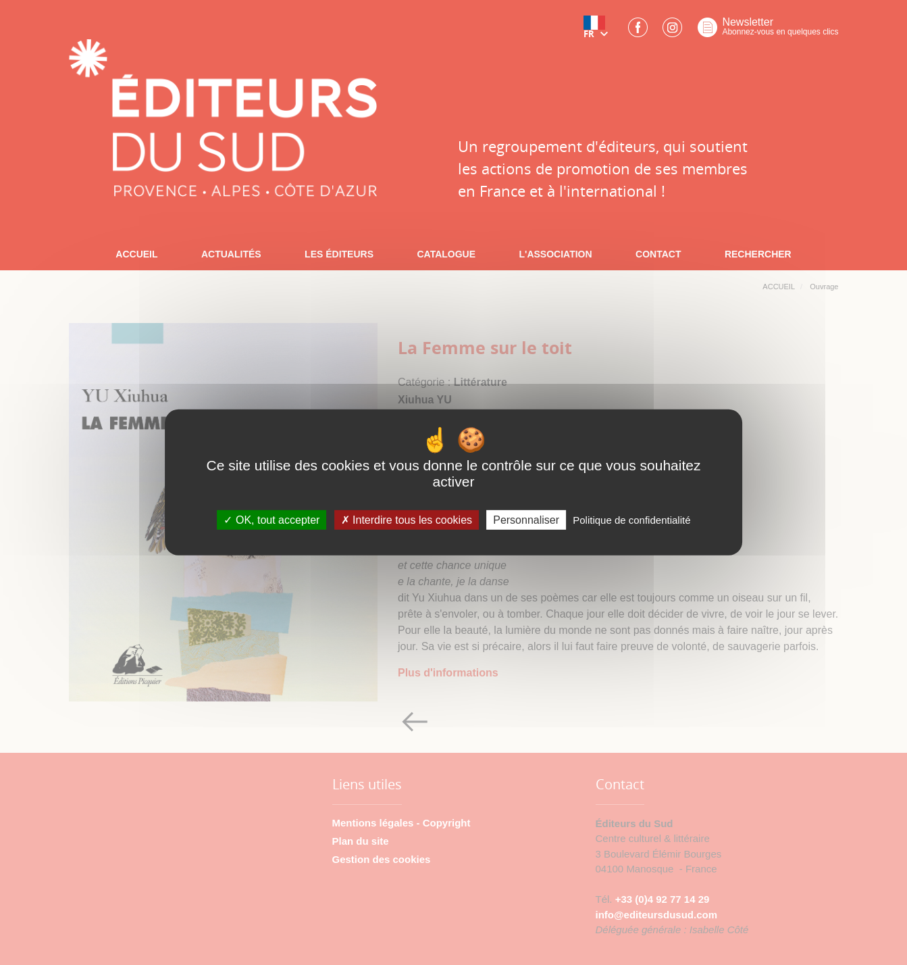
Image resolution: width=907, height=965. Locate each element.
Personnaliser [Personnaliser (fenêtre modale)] (526, 520)
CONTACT (658, 254)
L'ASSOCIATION (555, 254)
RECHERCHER (758, 254)
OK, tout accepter (271, 520)
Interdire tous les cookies (406, 520)
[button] (598, 32)
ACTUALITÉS (231, 254)
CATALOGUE (446, 254)
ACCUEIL (136, 254)
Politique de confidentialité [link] (631, 520)
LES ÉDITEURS (339, 254)
